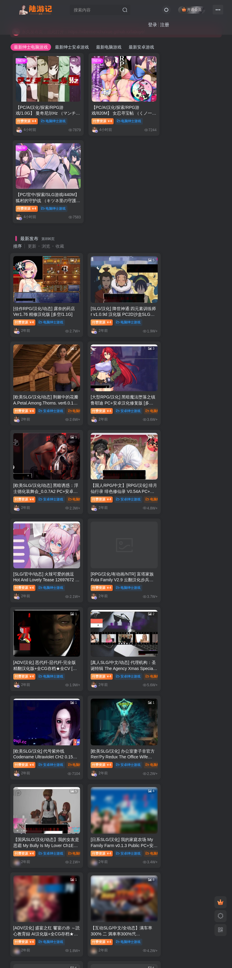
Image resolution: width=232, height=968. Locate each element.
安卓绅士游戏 (195, 227)
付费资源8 (97, 762)
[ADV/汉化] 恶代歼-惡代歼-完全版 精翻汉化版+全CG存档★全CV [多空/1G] (186, 389)
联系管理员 (29, 933)
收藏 (60, 155)
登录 (151, 24)
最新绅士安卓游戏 (72, 47)
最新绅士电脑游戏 (31, 47)
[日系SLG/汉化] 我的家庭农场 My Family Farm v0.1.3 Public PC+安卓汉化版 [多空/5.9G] (113, 558)
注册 (164, 24)
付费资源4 (26, 117)
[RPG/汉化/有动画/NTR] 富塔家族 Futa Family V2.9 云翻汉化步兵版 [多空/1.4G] (115, 389)
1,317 (168, 677)
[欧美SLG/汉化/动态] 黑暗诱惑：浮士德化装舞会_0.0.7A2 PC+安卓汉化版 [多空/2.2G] (115, 304)
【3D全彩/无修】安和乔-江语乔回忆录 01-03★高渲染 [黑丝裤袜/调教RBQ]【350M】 (45, 838)
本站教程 (73, 933)
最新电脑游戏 (108, 47)
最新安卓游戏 (141, 47)
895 (98, 677)
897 (127, 677)
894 (84, 677)
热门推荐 (22, 692)
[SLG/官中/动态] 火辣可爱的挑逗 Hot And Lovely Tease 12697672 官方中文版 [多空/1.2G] (43, 389)
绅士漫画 (137, 762)
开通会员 (191, 10)
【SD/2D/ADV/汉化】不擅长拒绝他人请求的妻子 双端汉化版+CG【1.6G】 (186, 643)
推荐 (46, 762)
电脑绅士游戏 (53, 117)
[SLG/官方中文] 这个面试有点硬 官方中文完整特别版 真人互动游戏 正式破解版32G (44, 754)
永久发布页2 (122, 933)
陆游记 (66, 952)
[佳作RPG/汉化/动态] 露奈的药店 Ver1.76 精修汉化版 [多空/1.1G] (42, 219)
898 (141, 677)
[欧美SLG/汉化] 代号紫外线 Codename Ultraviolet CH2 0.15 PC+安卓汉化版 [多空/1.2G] (115, 473)
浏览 (46, 155)
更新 (32, 155)
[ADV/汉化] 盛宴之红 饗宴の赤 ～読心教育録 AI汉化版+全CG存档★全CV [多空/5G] (187, 558)
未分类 (135, 846)
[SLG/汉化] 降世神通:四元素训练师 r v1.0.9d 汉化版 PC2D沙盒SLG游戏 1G (115, 219)
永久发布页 (96, 933)
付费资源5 (97, 846)
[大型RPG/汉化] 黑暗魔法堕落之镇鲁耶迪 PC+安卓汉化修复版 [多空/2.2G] (43, 304)
